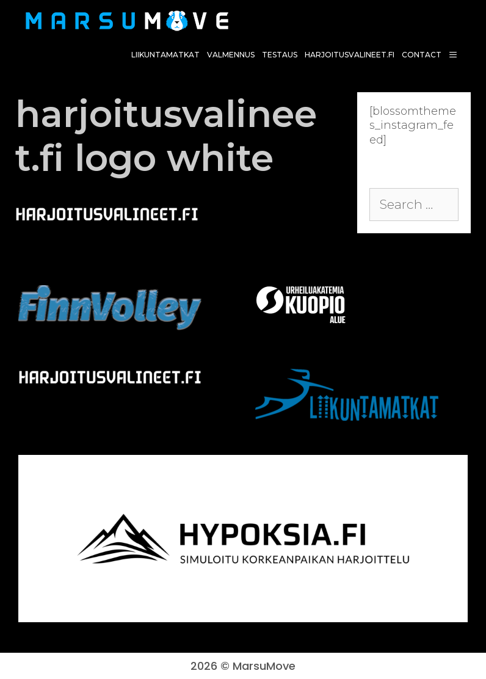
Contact (421, 54)
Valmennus (231, 54)
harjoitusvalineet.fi (349, 54)
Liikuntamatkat (165, 54)
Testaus (279, 54)
